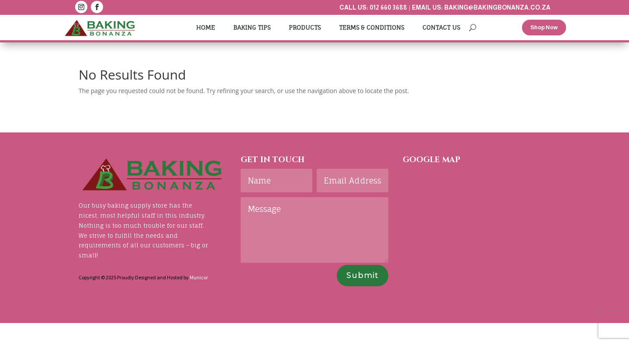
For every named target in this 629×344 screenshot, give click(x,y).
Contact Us (441, 27)
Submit (362, 275)
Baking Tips (251, 27)
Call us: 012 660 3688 (373, 7)
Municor (199, 277)
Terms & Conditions (371, 27)
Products (305, 27)
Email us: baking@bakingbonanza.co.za (481, 7)
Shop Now (544, 27)
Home (205, 27)
